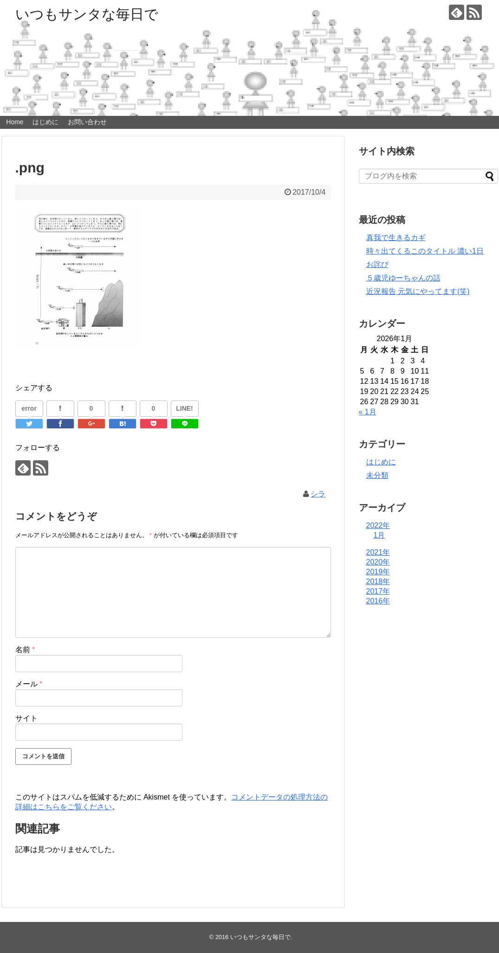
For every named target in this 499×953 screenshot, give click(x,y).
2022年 (378, 525)
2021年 (378, 552)
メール (29, 684)
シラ (318, 494)
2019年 (378, 572)
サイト (26, 718)
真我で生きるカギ (396, 237)
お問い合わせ (87, 122)
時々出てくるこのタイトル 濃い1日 (425, 251)
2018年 (378, 581)
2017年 (378, 591)
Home (14, 122)
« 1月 (367, 412)
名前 (25, 650)
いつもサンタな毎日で (86, 14)
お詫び (377, 264)
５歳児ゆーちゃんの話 (403, 278)
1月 (379, 535)
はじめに (45, 122)
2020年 (378, 562)
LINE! (184, 408)
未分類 (377, 475)
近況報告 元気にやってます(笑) (418, 291)
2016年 (378, 601)
